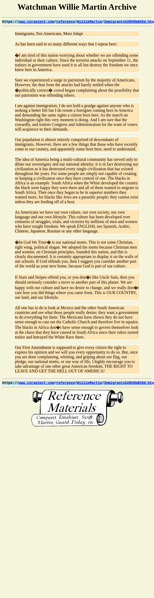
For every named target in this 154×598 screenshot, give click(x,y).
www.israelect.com (36, 22)
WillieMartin (89, 22)
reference (65, 22)
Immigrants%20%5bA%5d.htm (129, 22)
